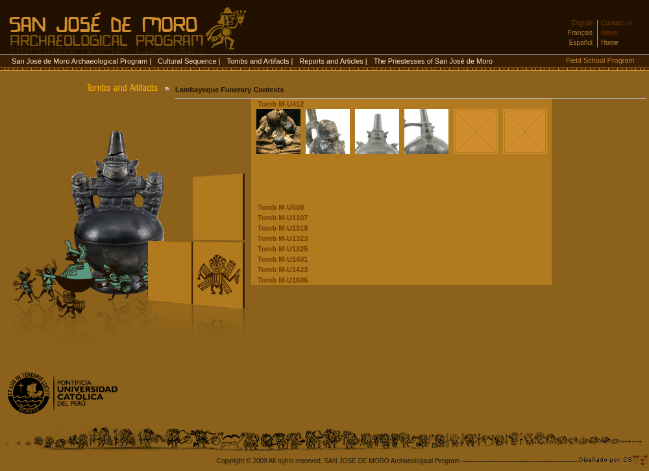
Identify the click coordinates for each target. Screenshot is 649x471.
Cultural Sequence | (189, 61)
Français (580, 32)
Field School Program (600, 60)
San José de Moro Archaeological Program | (81, 61)
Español (581, 42)
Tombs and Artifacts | (260, 61)
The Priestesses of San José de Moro (433, 61)
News (609, 32)
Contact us (616, 23)
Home (609, 42)
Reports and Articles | (333, 61)
